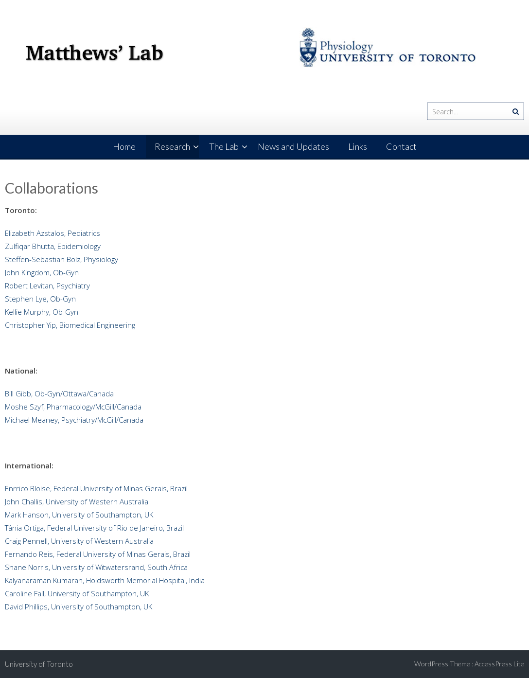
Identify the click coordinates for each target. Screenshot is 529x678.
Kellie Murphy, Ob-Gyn (41, 312)
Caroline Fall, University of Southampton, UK (77, 593)
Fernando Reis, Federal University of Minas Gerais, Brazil (98, 554)
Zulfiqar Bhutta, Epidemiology (53, 246)
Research (172, 146)
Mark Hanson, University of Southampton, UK (79, 514)
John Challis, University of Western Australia (76, 501)
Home (124, 146)
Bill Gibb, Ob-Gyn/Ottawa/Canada (59, 393)
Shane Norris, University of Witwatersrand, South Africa (96, 567)
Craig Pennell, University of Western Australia (79, 541)
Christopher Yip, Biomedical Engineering (70, 325)
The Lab (224, 146)
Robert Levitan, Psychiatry (47, 285)
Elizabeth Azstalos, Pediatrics (52, 233)
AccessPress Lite (499, 664)
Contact (401, 146)
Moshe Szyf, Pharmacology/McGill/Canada (73, 406)
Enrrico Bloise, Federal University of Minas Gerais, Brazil (97, 488)
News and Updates (293, 146)
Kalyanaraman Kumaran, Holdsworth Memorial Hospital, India (105, 580)
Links (357, 146)
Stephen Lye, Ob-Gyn (40, 298)
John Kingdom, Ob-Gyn (42, 272)
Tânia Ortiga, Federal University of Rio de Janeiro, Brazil (98, 528)
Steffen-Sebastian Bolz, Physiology (61, 259)
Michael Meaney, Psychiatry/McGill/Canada (74, 420)
